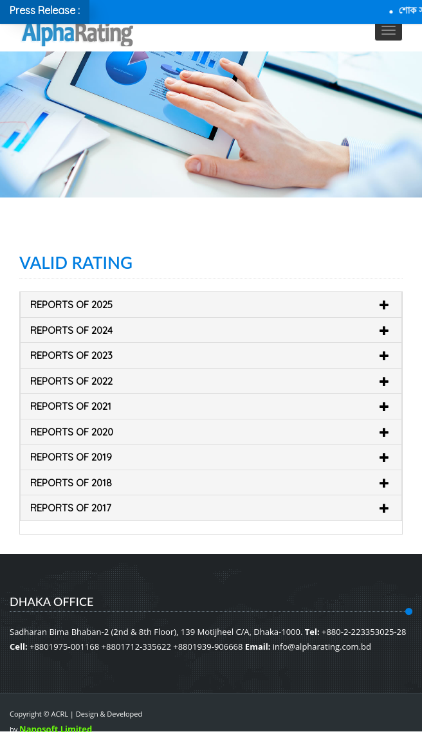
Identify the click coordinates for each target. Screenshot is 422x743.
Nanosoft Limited (55, 729)
